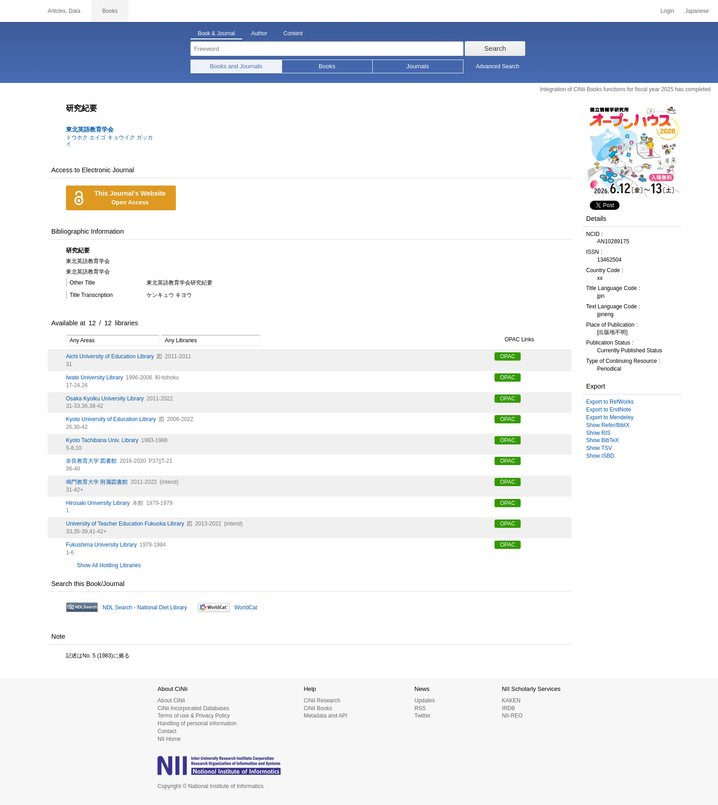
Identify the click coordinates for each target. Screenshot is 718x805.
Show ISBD (600, 456)
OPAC (507, 356)
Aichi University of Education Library (110, 356)
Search (495, 48)
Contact (167, 731)
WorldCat (245, 607)
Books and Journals (236, 66)
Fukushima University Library (101, 545)
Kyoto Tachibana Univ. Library (102, 440)
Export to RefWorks (610, 402)
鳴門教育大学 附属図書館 (97, 482)
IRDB (508, 708)
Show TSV (599, 448)
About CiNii (171, 700)
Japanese (697, 11)
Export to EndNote (608, 409)
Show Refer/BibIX (608, 425)
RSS (420, 708)
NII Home (169, 739)
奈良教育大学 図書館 (91, 461)
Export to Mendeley (609, 417)
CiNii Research (322, 700)
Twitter (422, 715)
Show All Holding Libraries (109, 565)
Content (293, 33)
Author (259, 33)
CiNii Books (318, 708)
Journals (418, 66)
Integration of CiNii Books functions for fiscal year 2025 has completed (625, 89)
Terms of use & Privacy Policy (194, 715)
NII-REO (512, 715)
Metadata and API (325, 715)
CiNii (18, 11)
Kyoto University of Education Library (111, 419)
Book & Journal (216, 33)
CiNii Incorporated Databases (193, 708)
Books (327, 66)
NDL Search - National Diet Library (145, 607)
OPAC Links (514, 340)
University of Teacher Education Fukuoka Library (125, 523)
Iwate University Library (94, 377)
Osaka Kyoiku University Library (105, 398)
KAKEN (511, 700)
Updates (424, 700)
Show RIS (598, 433)
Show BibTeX (602, 440)
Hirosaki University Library (98, 503)
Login (667, 11)
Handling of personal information (197, 723)
